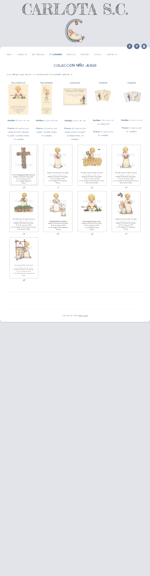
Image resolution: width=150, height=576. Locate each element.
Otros (97, 54)
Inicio (9, 54)
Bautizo (71, 54)
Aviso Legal (82, 315)
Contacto (111, 54)
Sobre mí (22, 54)
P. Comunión (55, 54)
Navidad (85, 54)
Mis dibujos (38, 54)
